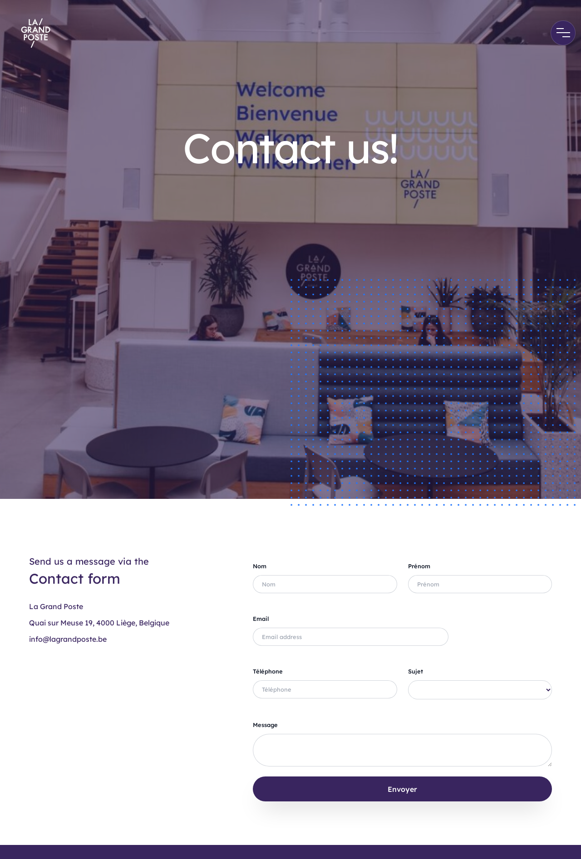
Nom (259, 566)
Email (261, 618)
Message (265, 724)
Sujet (415, 671)
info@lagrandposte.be (68, 639)
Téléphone (268, 671)
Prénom (419, 566)
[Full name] (325, 584)
